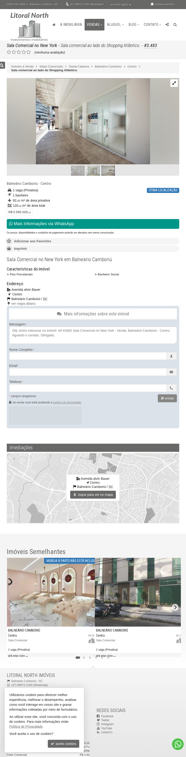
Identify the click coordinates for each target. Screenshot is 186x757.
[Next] (175, 607)
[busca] (175, 24)
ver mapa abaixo (23, 303)
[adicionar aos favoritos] (87, 650)
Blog (133, 24)
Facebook (107, 716)
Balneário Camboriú (22, 183)
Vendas (94, 24)
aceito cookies (63, 744)
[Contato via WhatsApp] (178, 744)
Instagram (107, 724)
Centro (45, 183)
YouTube (106, 728)
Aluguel (115, 24)
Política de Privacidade (25, 726)
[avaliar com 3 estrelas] (19, 52)
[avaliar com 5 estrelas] (28, 52)
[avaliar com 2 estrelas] (14, 52)
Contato (152, 24)
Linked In (107, 731)
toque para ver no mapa (93, 495)
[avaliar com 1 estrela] (9, 52)
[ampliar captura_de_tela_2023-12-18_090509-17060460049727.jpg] (78, 121)
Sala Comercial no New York (32, 45)
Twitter (105, 720)
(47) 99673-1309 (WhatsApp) (86, 4)
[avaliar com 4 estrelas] (23, 52)
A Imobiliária (71, 24)
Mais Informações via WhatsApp (41, 223)
